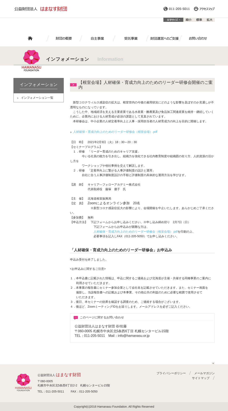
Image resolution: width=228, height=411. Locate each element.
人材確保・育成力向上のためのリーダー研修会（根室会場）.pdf (115, 131)
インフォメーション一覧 (37, 97)
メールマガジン (204, 373)
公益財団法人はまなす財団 (40, 9)
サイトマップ (201, 378)
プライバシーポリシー (171, 373)
